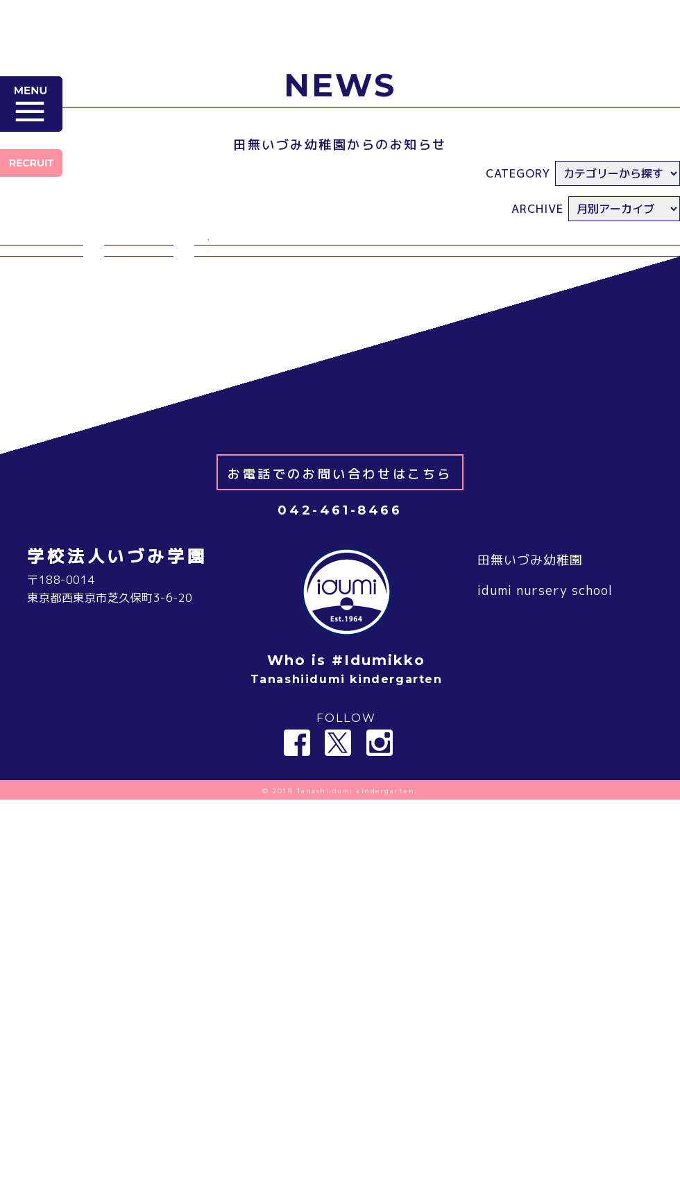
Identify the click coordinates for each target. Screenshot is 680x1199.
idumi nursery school (545, 675)
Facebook (297, 828)
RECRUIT (31, 163)
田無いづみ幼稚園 (530, 645)
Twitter (338, 828)
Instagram (379, 828)
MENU (31, 104)
